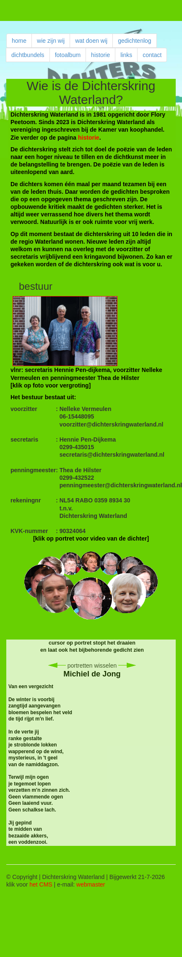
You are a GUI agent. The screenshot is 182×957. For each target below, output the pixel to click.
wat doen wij (91, 40)
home (19, 40)
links (126, 55)
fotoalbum (68, 55)
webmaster (90, 884)
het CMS (40, 884)
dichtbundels (27, 55)
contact (152, 55)
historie (100, 55)
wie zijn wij (51, 40)
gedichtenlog (134, 40)
